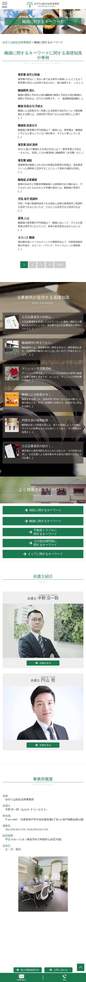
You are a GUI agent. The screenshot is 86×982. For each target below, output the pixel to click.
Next (60, 264)
